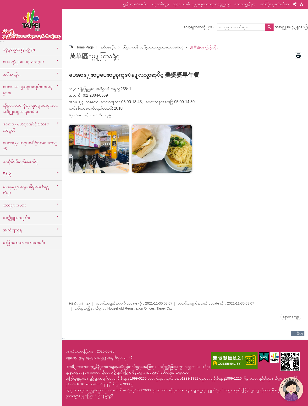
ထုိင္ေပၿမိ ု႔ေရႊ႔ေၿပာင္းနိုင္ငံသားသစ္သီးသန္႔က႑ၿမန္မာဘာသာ (31, 23)
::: (5, 3)
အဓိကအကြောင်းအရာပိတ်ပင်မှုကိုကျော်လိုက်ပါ (2, 2)
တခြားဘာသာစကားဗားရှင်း (24, 242)
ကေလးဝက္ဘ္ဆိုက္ (245, 4)
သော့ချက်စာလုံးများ (197, 27)
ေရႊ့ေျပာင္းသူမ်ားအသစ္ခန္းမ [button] (28, 89)
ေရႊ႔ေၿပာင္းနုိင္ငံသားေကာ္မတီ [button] (26, 127)
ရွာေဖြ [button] (269, 27)
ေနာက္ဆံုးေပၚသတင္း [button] (23, 61)
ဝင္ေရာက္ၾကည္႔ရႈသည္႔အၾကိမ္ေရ (96, 357)
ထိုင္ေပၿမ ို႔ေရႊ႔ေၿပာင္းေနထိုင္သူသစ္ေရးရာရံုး (30, 108)
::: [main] (70, 46)
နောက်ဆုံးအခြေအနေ (80, 351)
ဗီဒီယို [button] (7, 173)
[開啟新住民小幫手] (291, 389)
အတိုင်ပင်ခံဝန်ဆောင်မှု (20, 161)
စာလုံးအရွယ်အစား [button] (301, 4)
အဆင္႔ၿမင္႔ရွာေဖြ (291, 27)
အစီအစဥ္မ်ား (108, 47)
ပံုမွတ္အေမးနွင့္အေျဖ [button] (19, 49)
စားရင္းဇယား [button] (14, 205)
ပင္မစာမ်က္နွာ (160, 4)
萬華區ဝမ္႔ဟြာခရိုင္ (204, 47)
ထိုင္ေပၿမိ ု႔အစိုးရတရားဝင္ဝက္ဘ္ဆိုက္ (202, 4)
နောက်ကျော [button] (291, 317)
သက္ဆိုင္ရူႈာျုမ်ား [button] (16, 217)
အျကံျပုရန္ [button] (12, 230)
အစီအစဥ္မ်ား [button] (12, 74)
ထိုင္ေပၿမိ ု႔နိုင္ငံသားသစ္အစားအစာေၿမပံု (153, 47)
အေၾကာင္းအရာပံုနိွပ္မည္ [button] (298, 56)
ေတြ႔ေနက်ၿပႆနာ (274, 4)
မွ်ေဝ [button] (295, 4)
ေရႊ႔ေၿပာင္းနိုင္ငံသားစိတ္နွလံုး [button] (25, 189)
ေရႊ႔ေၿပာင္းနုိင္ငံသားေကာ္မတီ (30, 145)
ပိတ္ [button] (300, 333)
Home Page (85, 47)
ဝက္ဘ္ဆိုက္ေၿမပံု (135, 4)
